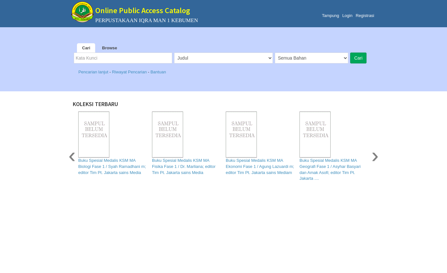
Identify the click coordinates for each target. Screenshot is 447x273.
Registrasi (365, 15)
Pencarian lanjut (93, 72)
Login (347, 15)
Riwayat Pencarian (130, 72)
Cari (86, 48)
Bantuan (158, 72)
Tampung (330, 15)
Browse (109, 48)
